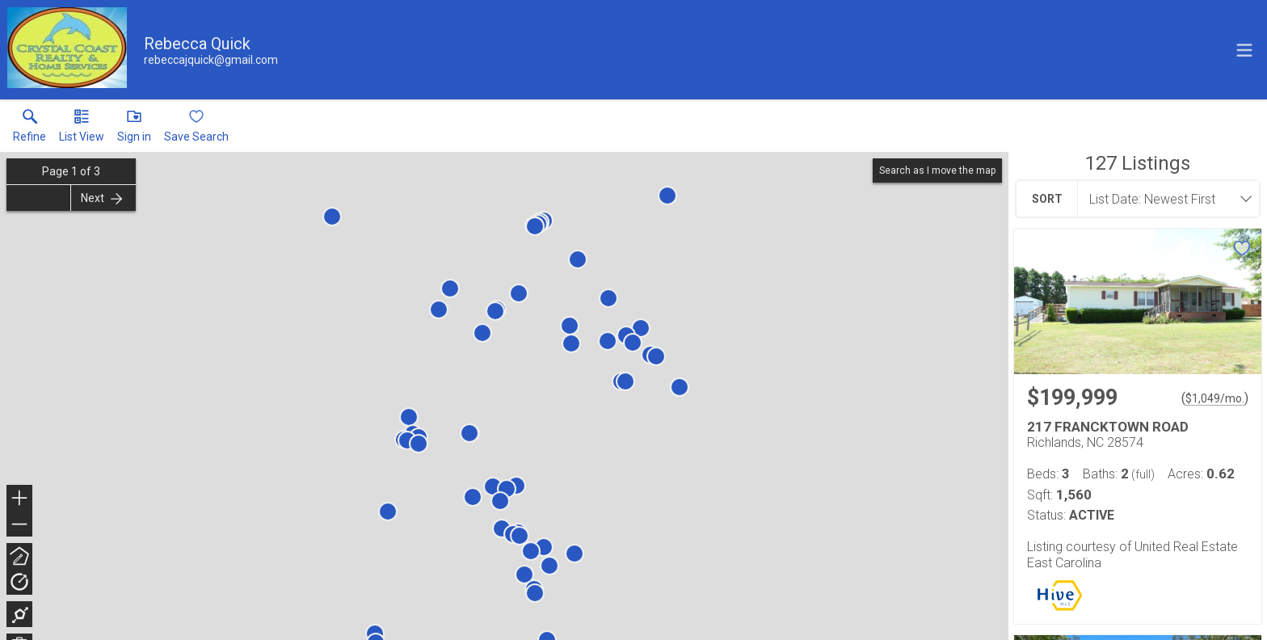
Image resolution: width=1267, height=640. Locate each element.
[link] (29, 129)
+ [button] (20, 499)
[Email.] (211, 59)
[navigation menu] (1244, 50)
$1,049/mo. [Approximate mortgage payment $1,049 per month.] (1214, 398)
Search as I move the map (937, 170)
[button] (81, 129)
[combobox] (1164, 199)
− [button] (19, 524)
